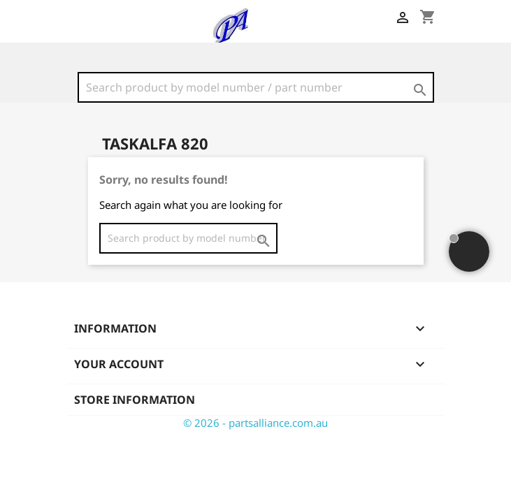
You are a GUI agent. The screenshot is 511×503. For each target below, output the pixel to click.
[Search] (256, 87)
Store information (134, 399)
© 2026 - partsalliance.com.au (255, 423)
